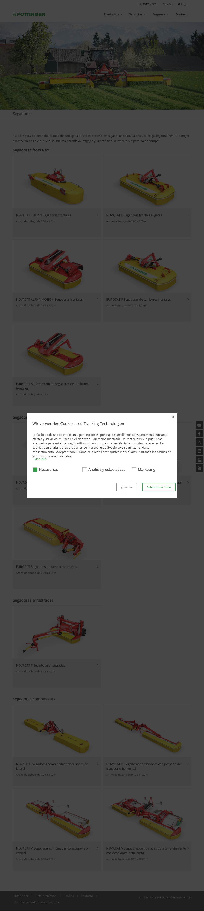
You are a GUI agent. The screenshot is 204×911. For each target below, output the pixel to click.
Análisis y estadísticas (106, 469)
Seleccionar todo (159, 487)
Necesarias (48, 469)
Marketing (146, 469)
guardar (126, 487)
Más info (40, 459)
